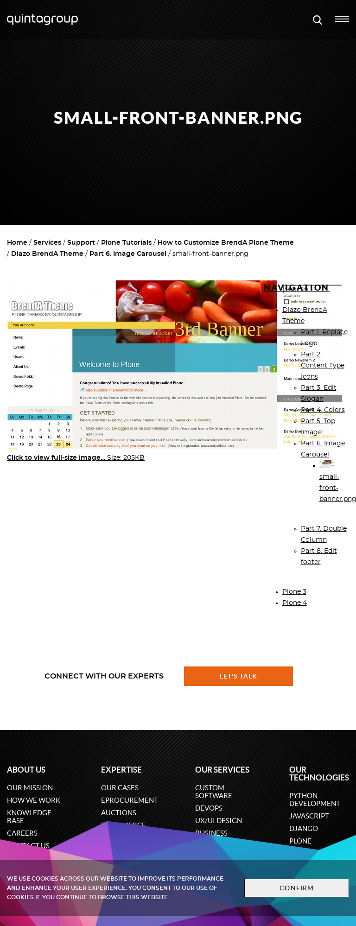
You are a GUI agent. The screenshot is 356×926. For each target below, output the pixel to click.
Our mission (30, 788)
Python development (314, 799)
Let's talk (239, 676)
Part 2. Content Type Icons (322, 365)
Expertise (121, 770)
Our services (222, 770)
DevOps (208, 808)
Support (81, 243)
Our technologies (319, 773)
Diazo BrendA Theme (47, 254)
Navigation (297, 287)
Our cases (120, 788)
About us (26, 770)
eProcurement (129, 800)
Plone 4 (294, 603)
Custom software (213, 791)
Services (47, 243)
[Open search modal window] (317, 19)
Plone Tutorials (126, 243)
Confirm (297, 888)
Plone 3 (294, 592)
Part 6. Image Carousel (127, 254)
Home (17, 243)
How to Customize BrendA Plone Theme (226, 243)
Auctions (118, 813)
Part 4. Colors (323, 410)
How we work (33, 800)
